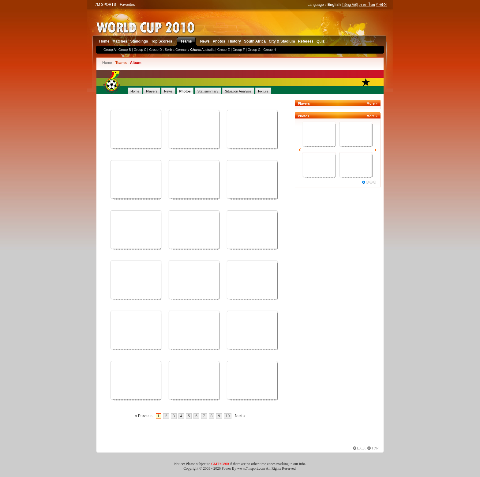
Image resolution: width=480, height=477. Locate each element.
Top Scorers (161, 41)
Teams (186, 41)
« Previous (143, 416)
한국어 (381, 4)
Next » (240, 416)
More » (372, 103)
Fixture (263, 91)
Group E (223, 49)
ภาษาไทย (367, 4)
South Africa (255, 41)
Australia (208, 49)
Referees (305, 41)
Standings (139, 41)
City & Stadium (282, 41)
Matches (119, 41)
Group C (140, 49)
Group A (109, 49)
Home (104, 41)
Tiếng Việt (350, 4)
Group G (254, 49)
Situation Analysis (238, 91)
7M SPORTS (105, 4)
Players (151, 91)
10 (228, 416)
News (205, 41)
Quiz (320, 41)
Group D (155, 49)
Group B (124, 49)
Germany (182, 49)
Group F (239, 49)
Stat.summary (207, 91)
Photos (219, 41)
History (234, 41)
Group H (269, 49)
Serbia (169, 49)
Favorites (127, 4)
